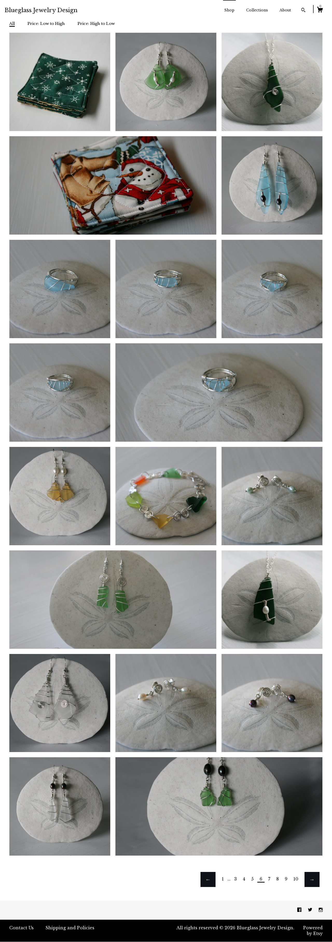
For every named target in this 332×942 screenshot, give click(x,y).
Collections (257, 10)
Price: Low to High (46, 23)
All (12, 23)
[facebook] (300, 909)
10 (295, 879)
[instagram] (321, 909)
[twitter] (311, 909)
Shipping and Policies (69, 927)
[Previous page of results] (208, 879)
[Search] (303, 10)
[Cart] (320, 10)
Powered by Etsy (313, 930)
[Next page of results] (312, 879)
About (285, 10)
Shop (229, 10)
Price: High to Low (96, 23)
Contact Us (21, 927)
